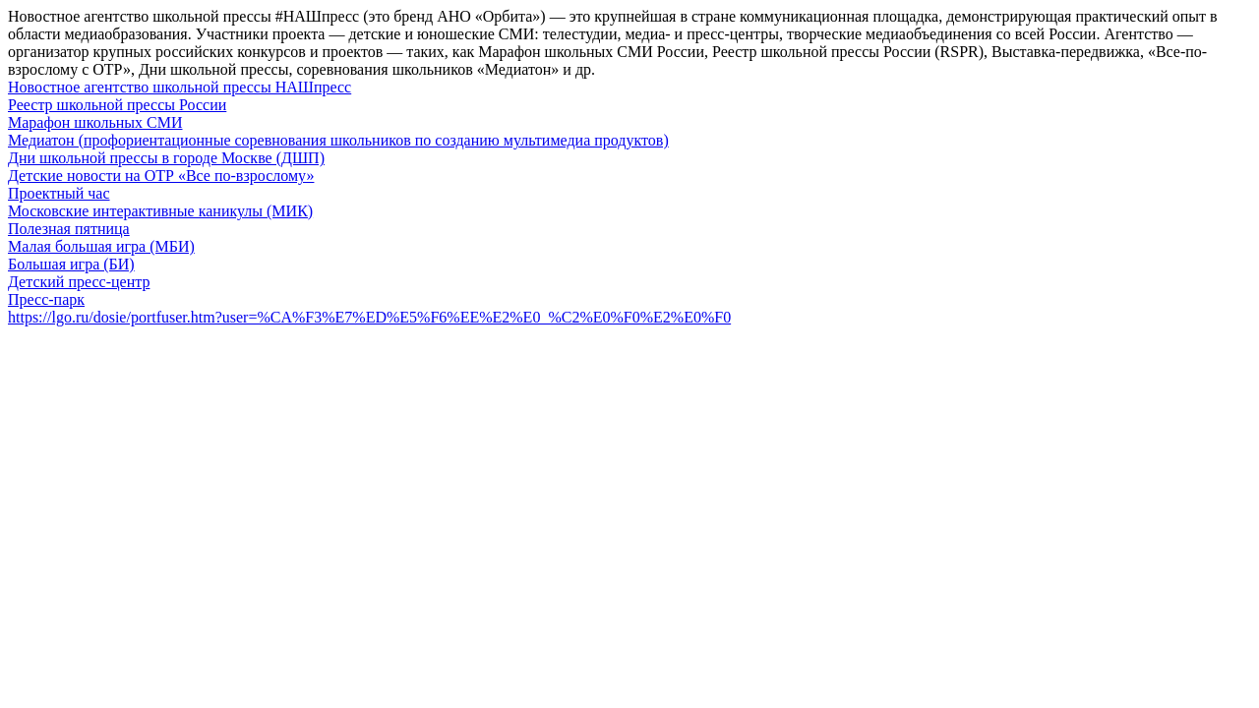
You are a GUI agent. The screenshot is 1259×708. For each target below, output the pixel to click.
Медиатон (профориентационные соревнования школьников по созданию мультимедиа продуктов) (338, 140)
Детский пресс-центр (79, 281)
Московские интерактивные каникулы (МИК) (160, 211)
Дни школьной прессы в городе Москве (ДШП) (166, 157)
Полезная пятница (69, 228)
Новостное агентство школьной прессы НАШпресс (179, 87)
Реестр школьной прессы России (117, 104)
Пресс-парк (46, 299)
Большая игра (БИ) (71, 264)
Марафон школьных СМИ (95, 122)
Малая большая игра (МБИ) (101, 246)
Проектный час (59, 193)
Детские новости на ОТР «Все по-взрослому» (161, 175)
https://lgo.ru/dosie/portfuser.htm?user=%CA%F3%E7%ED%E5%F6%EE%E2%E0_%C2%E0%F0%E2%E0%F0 (369, 317)
